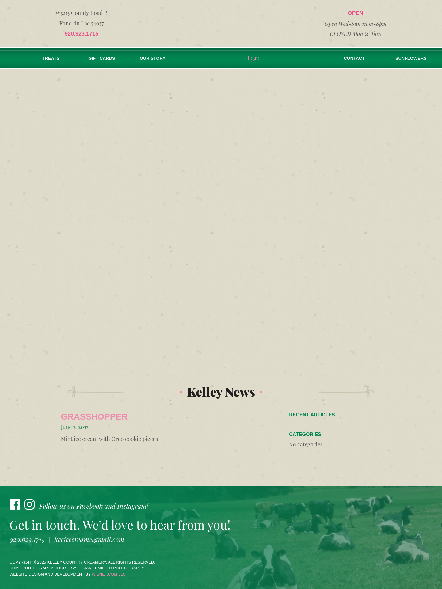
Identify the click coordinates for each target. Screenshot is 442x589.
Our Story (155, 58)
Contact (360, 58)
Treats (51, 58)
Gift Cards (103, 58)
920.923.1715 (81, 34)
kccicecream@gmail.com (89, 539)
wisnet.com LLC (109, 574)
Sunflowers (414, 58)
